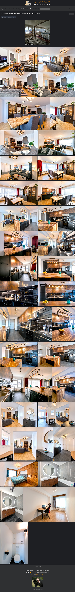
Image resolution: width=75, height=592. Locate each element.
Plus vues (25, 9)
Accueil (3, 13)
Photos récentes (34, 9)
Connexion (71, 8)
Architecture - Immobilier (13, 13)
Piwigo (40, 566)
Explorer (3, 9)
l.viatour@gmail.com (44, 572)
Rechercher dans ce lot (10, 17)
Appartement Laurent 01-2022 (29, 13)
